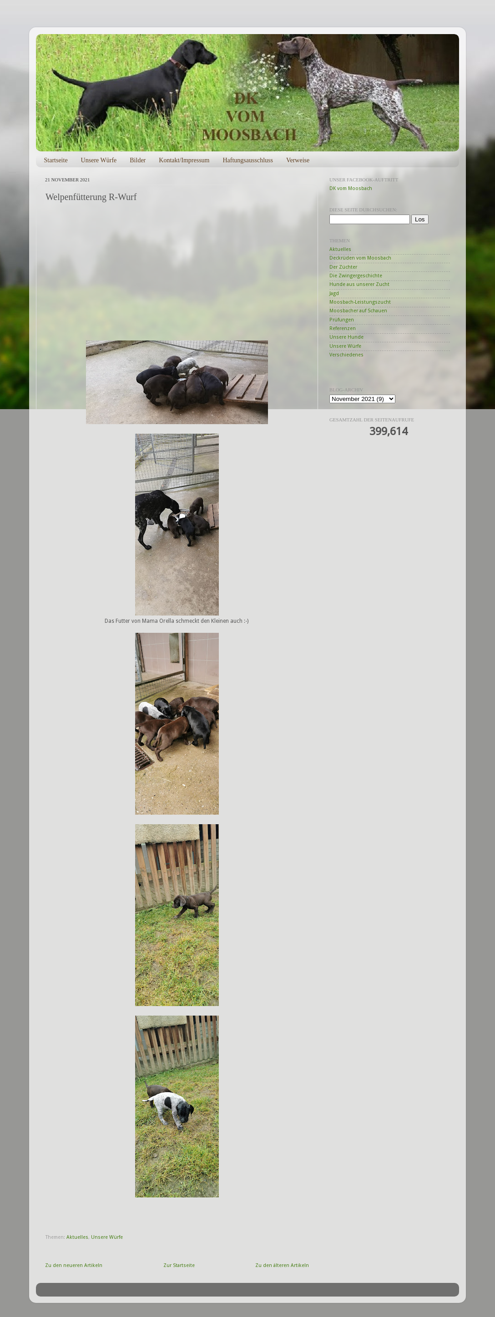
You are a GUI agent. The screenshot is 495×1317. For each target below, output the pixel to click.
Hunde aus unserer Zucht (359, 284)
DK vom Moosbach (350, 188)
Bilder (138, 160)
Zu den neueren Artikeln (73, 1265)
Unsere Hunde (346, 337)
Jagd (334, 293)
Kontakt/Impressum (184, 160)
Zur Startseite (179, 1265)
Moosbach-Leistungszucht (360, 302)
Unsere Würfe (99, 160)
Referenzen (342, 328)
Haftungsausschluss (247, 160)
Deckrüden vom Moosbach (360, 258)
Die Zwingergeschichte (355, 276)
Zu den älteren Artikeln (282, 1265)
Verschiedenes (346, 355)
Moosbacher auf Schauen (358, 311)
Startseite (56, 160)
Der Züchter (343, 267)
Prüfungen (341, 320)
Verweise (297, 160)
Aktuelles (77, 1237)
